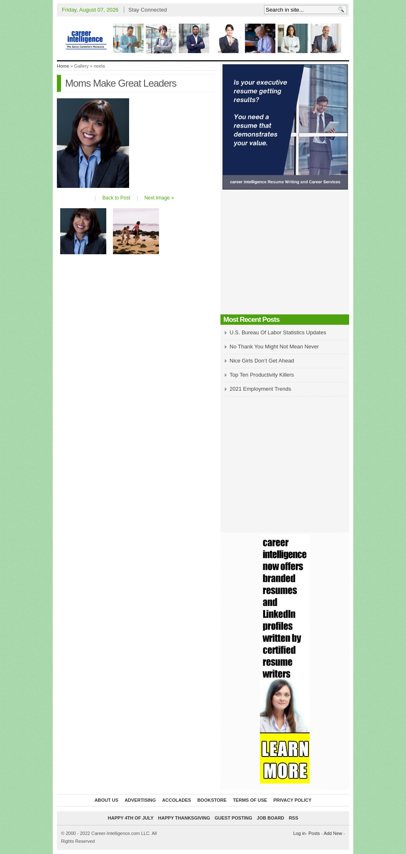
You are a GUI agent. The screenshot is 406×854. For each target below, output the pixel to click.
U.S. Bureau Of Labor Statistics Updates (278, 332)
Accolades (176, 800)
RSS (293, 817)
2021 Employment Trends (260, 389)
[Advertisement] (285, 254)
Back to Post (116, 198)
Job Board (270, 817)
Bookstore (212, 800)
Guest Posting (233, 817)
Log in (299, 833)
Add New (333, 833)
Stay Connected (147, 10)
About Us (106, 800)
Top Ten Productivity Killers (262, 375)
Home (63, 65)
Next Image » (159, 198)
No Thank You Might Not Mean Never (274, 346)
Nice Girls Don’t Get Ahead (262, 361)
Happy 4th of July (131, 817)
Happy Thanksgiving (184, 817)
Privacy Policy (292, 800)
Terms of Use (250, 800)
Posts (314, 833)
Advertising (140, 800)
